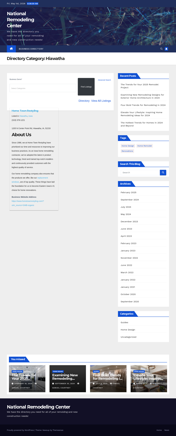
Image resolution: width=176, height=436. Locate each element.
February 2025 (128, 192)
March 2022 (127, 272)
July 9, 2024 (102, 384)
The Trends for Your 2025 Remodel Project (25, 378)
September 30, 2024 (65, 384)
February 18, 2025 (23, 384)
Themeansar (58, 430)
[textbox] (43, 88)
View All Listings (101, 100)
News (166, 430)
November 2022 (129, 258)
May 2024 (126, 214)
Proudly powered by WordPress (21, 430)
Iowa (30, 116)
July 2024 (126, 207)
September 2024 (130, 199)
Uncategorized (128, 337)
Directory (84, 100)
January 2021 (128, 287)
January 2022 (128, 279)
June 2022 (126, 265)
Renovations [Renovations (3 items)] (127, 151)
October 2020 (128, 294)
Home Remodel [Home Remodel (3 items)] (144, 146)
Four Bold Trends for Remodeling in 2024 (143, 105)
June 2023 (126, 228)
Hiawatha (23, 116)
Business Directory (31, 49)
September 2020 (130, 301)
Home (159, 430)
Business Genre (16, 79)
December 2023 (129, 221)
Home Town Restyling (25, 110)
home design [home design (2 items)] (128, 146)
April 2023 (126, 236)
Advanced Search (104, 80)
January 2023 (128, 250)
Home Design (128, 329)
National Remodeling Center (20, 20)
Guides (124, 322)
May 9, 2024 (142, 384)
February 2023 (128, 243)
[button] (161, 48)
